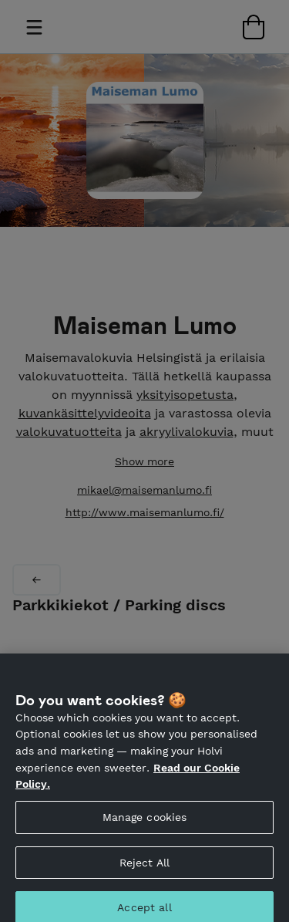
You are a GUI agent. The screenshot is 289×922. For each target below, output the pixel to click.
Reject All (144, 867)
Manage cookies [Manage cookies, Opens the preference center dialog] (144, 822)
